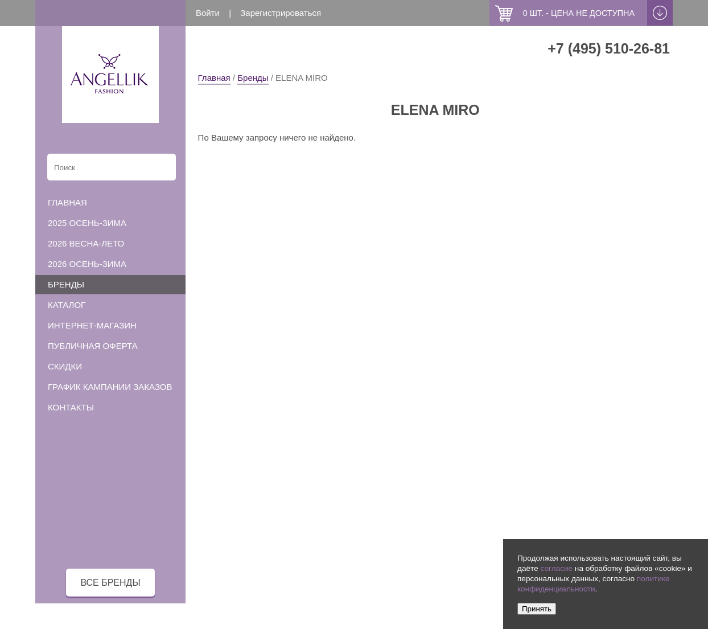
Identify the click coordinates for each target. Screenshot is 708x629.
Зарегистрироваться (280, 13)
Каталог (66, 305)
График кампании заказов (110, 387)
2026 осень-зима (87, 264)
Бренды (252, 78)
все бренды (110, 582)
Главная (214, 78)
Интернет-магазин (92, 325)
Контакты (71, 407)
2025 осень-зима (87, 223)
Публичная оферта (93, 346)
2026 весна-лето (86, 243)
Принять (536, 609)
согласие (556, 568)
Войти (208, 13)
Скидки (65, 366)
